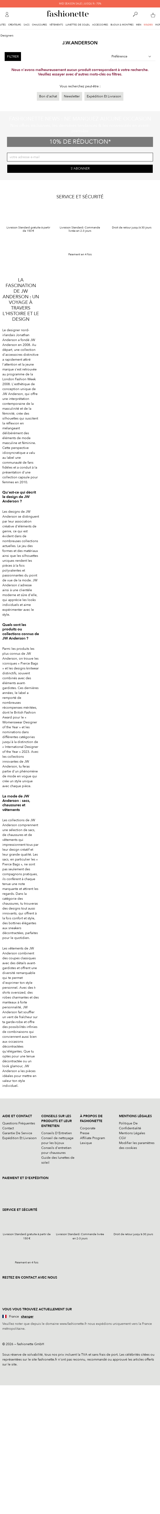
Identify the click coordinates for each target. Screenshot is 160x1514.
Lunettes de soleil (78, 24)
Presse (84, 1133)
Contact (8, 1128)
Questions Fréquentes (18, 1123)
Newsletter (72, 96)
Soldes (148, 24)
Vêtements (56, 24)
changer (27, 1316)
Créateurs (14, 24)
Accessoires (100, 24)
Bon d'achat (48, 96)
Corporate (87, 1128)
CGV (122, 1138)
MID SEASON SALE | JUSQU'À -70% (80, 3)
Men (138, 24)
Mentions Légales (132, 1133)
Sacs (27, 24)
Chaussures (39, 24)
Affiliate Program (92, 1138)
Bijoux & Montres (122, 24)
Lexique (86, 1143)
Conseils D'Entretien (56, 1133)
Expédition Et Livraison (104, 96)
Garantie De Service (17, 1133)
